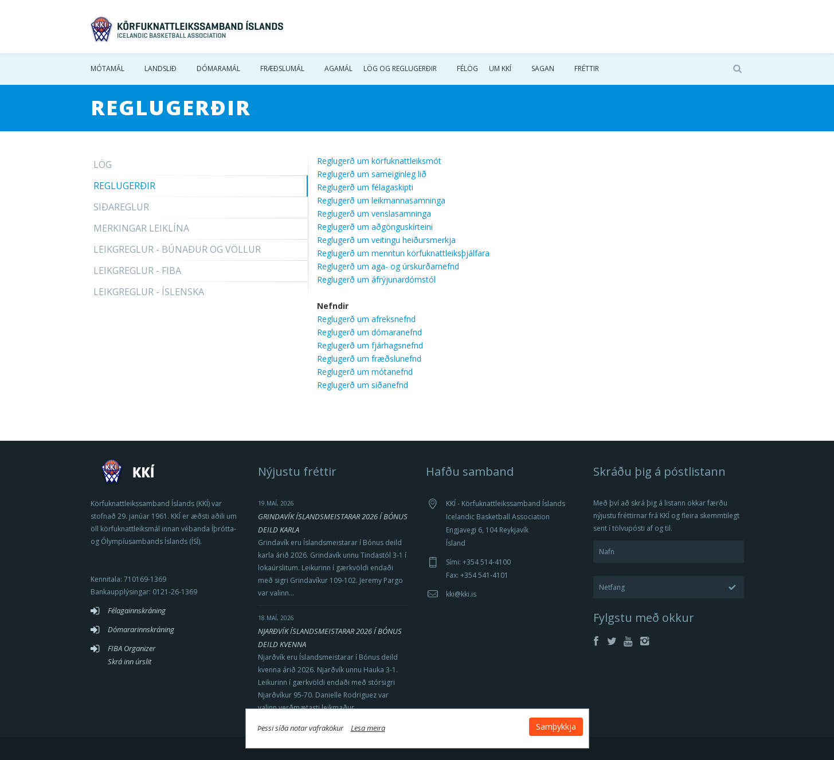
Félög (467, 68)
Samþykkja (556, 726)
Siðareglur (121, 207)
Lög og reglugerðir (400, 68)
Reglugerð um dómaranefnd (369, 332)
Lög (102, 164)
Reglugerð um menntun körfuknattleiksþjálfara (403, 253)
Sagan (542, 68)
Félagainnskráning (137, 610)
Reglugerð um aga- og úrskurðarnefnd (388, 266)
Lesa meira (368, 728)
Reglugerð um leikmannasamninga (381, 200)
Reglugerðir (124, 185)
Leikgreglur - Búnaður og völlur (177, 249)
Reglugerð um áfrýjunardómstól (376, 279)
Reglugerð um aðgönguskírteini (375, 226)
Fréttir (586, 68)
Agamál (338, 68)
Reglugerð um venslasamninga (374, 213)
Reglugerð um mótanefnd (365, 371)
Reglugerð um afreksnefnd (366, 319)
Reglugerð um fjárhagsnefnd (370, 345)
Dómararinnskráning (141, 629)
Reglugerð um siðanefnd (362, 384)
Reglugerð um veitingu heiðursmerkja (386, 239)
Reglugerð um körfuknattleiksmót (379, 160)
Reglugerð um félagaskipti (365, 187)
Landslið (160, 68)
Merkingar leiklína (141, 228)
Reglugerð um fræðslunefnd (369, 358)
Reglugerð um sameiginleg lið (371, 174)
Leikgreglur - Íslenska (148, 291)
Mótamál (107, 68)
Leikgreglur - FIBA (137, 270)
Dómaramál (218, 68)
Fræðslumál (282, 68)
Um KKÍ (500, 68)
